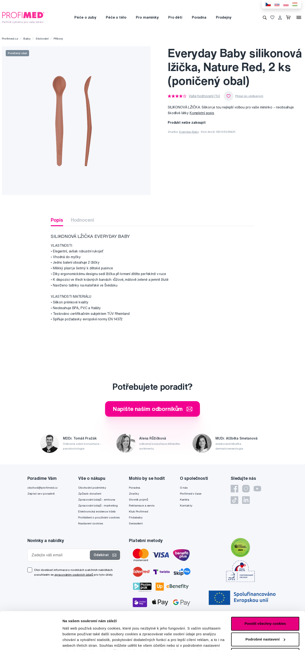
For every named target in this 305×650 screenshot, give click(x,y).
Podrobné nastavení (79, 641)
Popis (57, 219)
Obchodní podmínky (92, 487)
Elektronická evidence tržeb (97, 511)
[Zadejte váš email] (60, 555)
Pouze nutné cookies (265, 620)
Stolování (42, 38)
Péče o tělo (116, 17)
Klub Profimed (138, 511)
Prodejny (223, 17)
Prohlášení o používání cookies (99, 517)
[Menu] (298, 17)
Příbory (58, 38)
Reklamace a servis (141, 505)
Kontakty (186, 505)
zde (65, 627)
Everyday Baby (189, 131)
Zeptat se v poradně (41, 493)
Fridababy (135, 517)
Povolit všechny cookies (265, 588)
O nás (184, 487)
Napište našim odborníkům (153, 409)
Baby (26, 38)
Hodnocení (82, 219)
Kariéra (184, 499)
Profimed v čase (190, 493)
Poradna (199, 17)
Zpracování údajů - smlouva (96, 499)
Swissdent (136, 523)
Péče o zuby (85, 17)
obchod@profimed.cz (42, 487)
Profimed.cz (10, 38)
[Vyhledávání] (265, 17)
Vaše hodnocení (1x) (204, 96)
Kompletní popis (202, 113)
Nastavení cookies (90, 523)
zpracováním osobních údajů (73, 574)
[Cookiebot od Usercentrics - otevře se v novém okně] (31, 640)
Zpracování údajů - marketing (98, 505)
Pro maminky (147, 17)
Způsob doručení (89, 493)
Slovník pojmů (138, 499)
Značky (134, 493)
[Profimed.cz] (23, 17)
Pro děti (175, 17)
